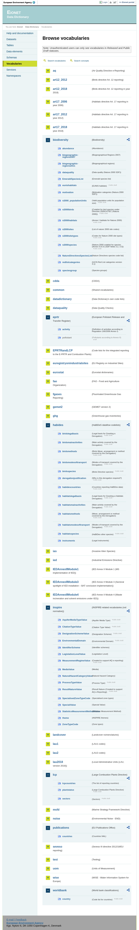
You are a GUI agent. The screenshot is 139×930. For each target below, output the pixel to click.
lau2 (55, 752)
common (58, 289)
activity (66, 329)
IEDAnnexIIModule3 (65, 581)
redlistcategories (71, 262)
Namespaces (13, 75)
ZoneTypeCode (70, 724)
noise (56, 818)
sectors (66, 798)
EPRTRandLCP (63, 350)
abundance (68, 148)
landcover (59, 734)
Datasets (11, 39)
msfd (56, 809)
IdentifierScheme (71, 647)
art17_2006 (60, 101)
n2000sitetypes (70, 236)
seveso (57, 846)
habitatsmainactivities (73, 505)
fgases (57, 394)
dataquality (68, 172)
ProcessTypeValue (72, 682)
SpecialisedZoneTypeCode (76, 698)
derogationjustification (74, 478)
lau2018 (58, 761)
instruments (68, 540)
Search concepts (81, 61)
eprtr (56, 317)
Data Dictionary (32, 27)
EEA (20, 2)
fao (55, 381)
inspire (57, 607)
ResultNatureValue (72, 689)
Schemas (11, 57)
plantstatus (68, 790)
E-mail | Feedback (17, 919)
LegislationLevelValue (73, 654)
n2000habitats (69, 220)
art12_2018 (60, 88)
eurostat (58, 372)
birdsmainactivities (72, 442)
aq (54, 70)
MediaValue (68, 669)
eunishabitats (69, 185)
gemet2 (57, 406)
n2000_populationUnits (74, 200)
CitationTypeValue (71, 626)
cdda (56, 280)
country (66, 899)
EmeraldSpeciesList (72, 179)
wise (56, 877)
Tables (10, 45)
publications (61, 827)
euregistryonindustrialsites (70, 363)
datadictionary (62, 299)
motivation (67, 192)
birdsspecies (69, 471)
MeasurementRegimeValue (76, 660)
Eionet (20, 27)
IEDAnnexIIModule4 (65, 594)
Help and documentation (19, 33)
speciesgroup (69, 270)
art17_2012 (60, 114)
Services (11, 69)
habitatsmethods (71, 513)
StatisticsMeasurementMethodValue (76, 711)
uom (56, 868)
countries (67, 836)
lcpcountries (68, 783)
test (55, 859)
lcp (55, 774)
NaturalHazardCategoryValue (76, 676)
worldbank (60, 890)
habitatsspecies (70, 533)
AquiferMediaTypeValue (74, 620)
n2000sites (67, 229)
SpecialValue (69, 705)
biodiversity (60, 139)
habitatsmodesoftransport (76, 525)
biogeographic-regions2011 (70, 164)
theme (65, 718)
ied (55, 560)
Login (105, 2)
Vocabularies (14, 63)
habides (58, 425)
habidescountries (71, 487)
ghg (55, 415)
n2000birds (68, 209)
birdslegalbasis (70, 433)
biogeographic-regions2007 (70, 156)
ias (55, 551)
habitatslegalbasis (71, 496)
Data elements (14, 51)
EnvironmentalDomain (74, 640)
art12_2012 (60, 79)
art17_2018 (60, 127)
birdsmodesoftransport (74, 462)
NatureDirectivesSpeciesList (76, 255)
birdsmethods (69, 451)
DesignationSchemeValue (75, 633)
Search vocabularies (57, 61)
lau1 (55, 743)
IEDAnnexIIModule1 (65, 569)
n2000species (69, 245)
